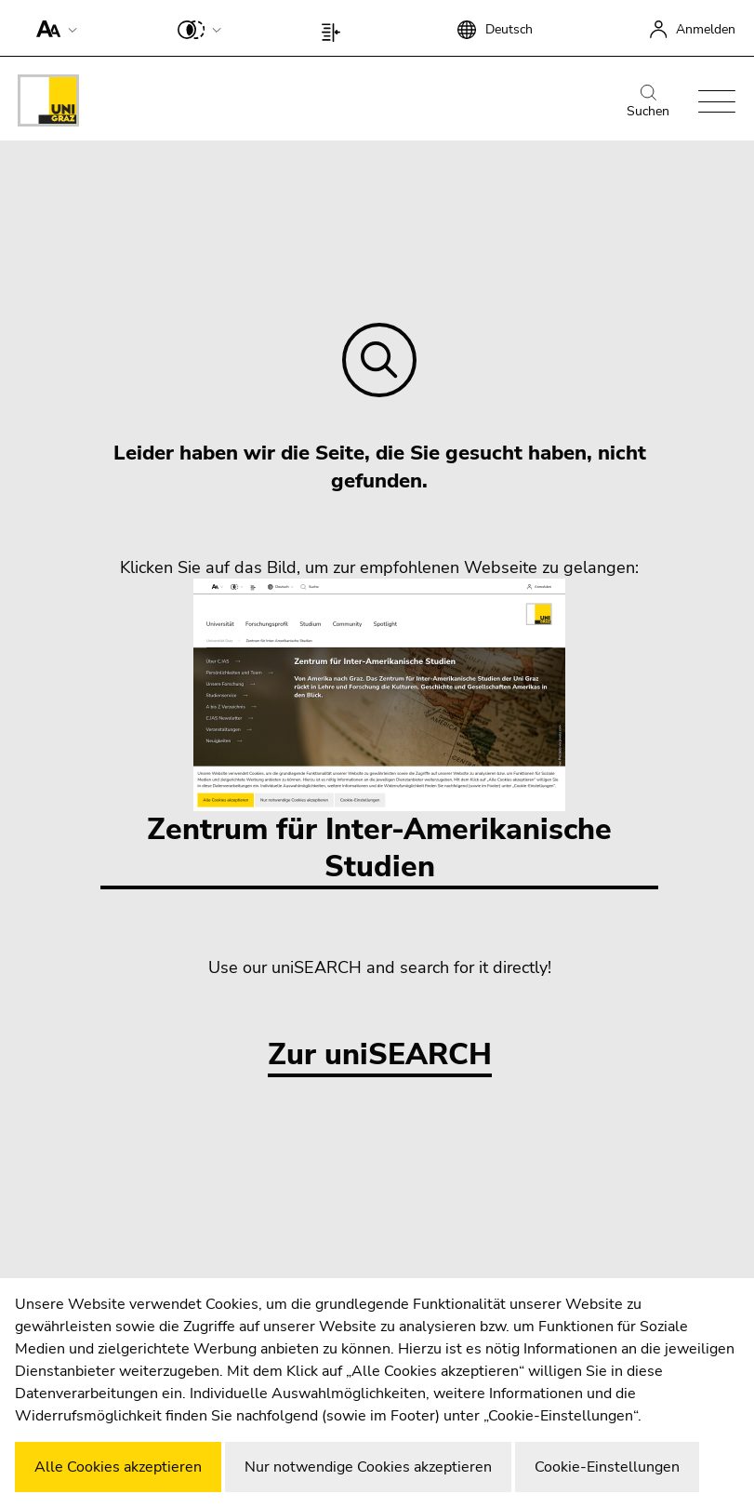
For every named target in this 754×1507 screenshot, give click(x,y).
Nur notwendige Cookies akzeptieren (368, 1467)
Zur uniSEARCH (380, 1055)
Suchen (648, 102)
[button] (52, 28)
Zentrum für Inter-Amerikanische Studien (379, 733)
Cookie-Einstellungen (607, 1467)
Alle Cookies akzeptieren (118, 1467)
